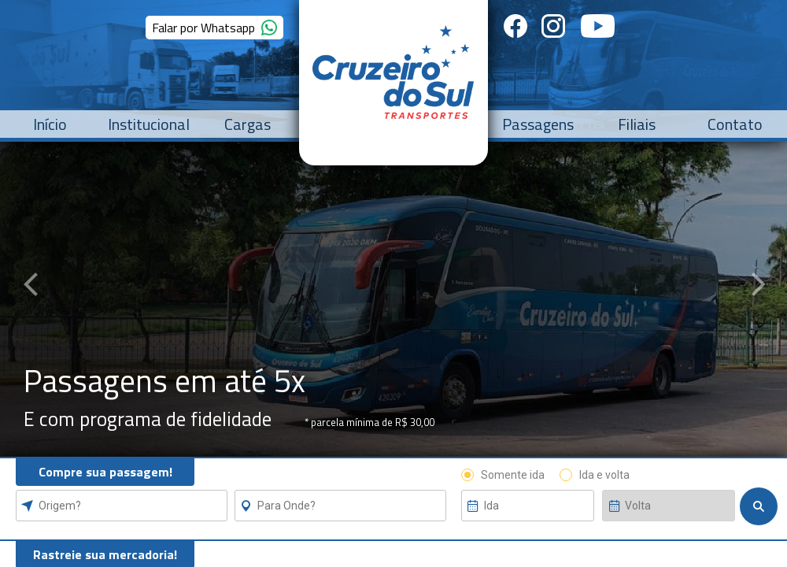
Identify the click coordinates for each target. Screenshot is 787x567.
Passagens (538, 124)
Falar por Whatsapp (211, 27)
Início (50, 124)
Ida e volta (604, 475)
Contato (735, 124)
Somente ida (513, 475)
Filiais (637, 124)
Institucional (149, 124)
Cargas (247, 124)
